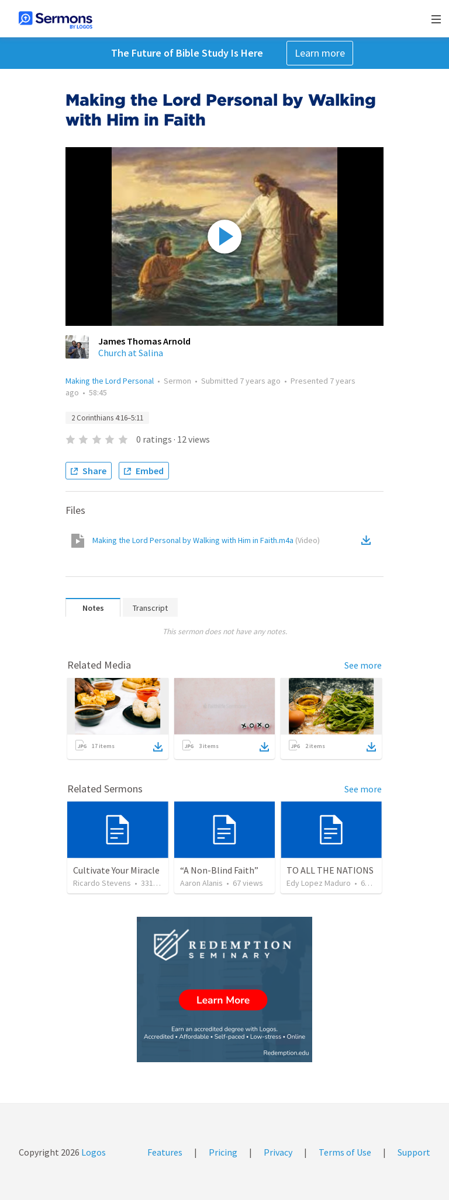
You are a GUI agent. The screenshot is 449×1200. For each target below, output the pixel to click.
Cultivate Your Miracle (116, 870)
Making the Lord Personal (109, 380)
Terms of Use (345, 1152)
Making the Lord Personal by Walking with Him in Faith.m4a (206, 540)
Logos (93, 1152)
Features (164, 1152)
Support (414, 1152)
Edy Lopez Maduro (318, 883)
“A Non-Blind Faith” (219, 870)
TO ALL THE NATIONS (330, 870)
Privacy (278, 1152)
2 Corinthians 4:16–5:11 (107, 418)
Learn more (320, 53)
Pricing (223, 1152)
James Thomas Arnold (144, 341)
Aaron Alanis (201, 883)
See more (363, 665)
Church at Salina (130, 353)
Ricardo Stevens (102, 883)
